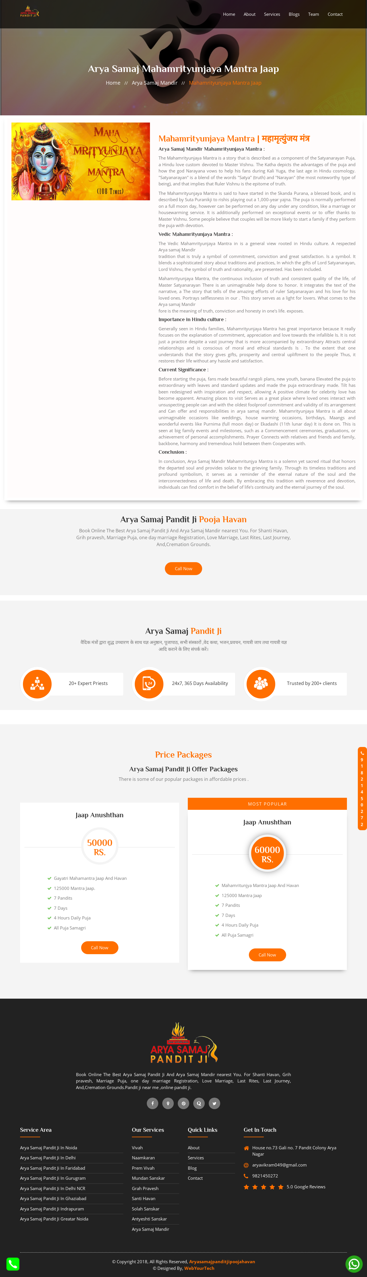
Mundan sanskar (148, 1178)
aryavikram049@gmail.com (279, 1165)
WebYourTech (199, 1268)
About (249, 14)
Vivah (137, 1147)
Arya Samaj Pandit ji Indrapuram (52, 1209)
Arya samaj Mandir (154, 82)
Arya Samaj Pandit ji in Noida (48, 1147)
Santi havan (143, 1198)
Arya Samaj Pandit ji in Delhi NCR (52, 1188)
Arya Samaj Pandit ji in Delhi (48, 1157)
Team (313, 14)
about (194, 1147)
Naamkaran (143, 1157)
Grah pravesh (145, 1188)
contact (335, 14)
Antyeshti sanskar (149, 1219)
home (113, 82)
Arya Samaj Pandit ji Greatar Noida (54, 1219)
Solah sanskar (145, 1209)
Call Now (183, 568)
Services (272, 14)
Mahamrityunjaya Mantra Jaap (225, 82)
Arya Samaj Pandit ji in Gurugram (53, 1178)
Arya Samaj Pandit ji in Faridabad (52, 1168)
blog (192, 1168)
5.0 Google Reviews (301, 1186)
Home (229, 14)
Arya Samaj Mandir (200, 530)
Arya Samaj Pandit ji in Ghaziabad (53, 1198)
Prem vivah (143, 1168)
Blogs (294, 14)
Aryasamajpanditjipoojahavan (222, 1261)
